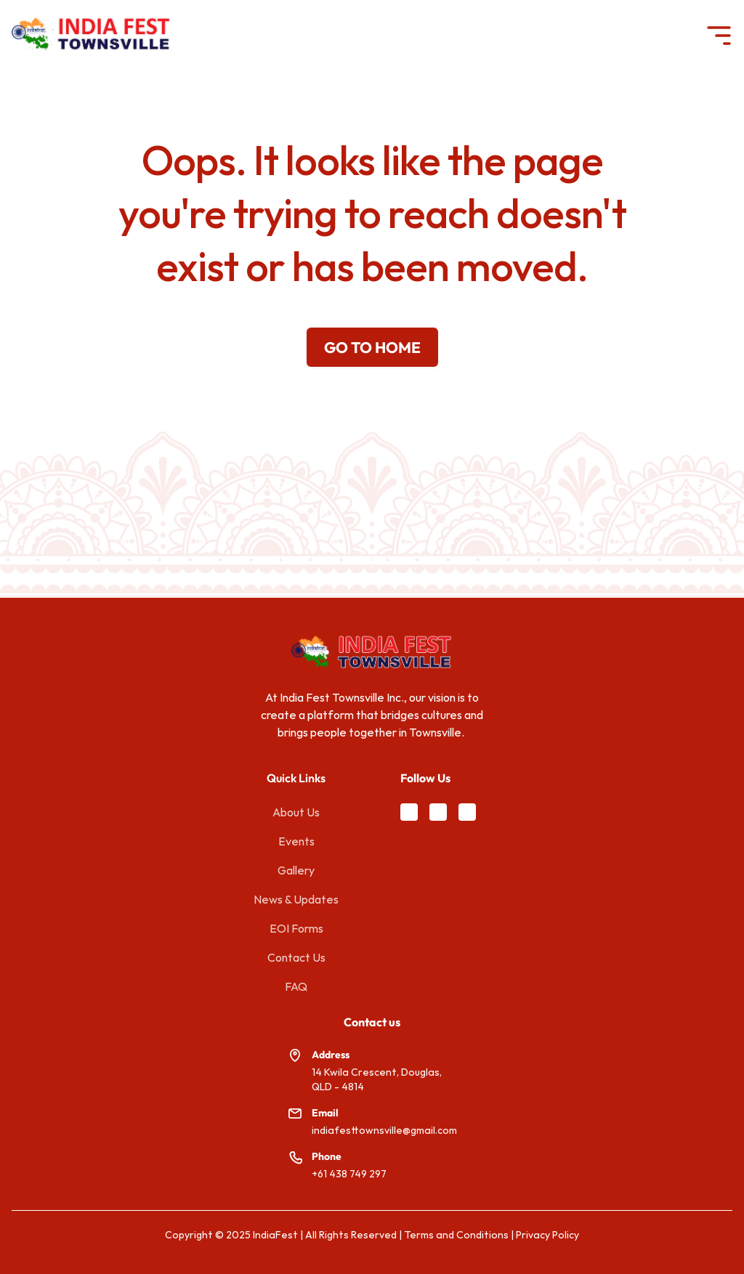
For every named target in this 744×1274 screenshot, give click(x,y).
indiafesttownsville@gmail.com (384, 1130)
